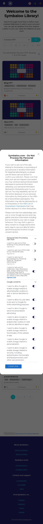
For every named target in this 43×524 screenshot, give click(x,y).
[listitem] (21, 239)
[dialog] (21, 262)
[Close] (38, 154)
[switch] (34, 244)
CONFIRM (13, 366)
